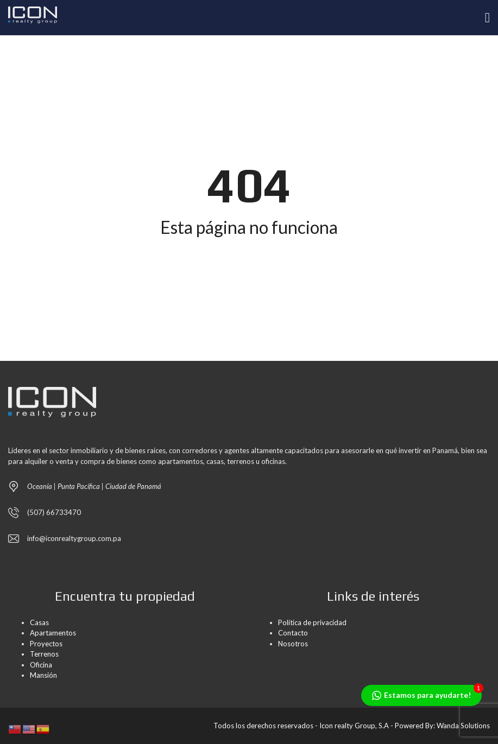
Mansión (43, 675)
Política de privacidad (312, 622)
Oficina (41, 664)
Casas (39, 622)
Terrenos (44, 654)
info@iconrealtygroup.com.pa (74, 538)
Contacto (293, 632)
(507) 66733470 (54, 512)
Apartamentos (53, 632)
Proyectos (46, 643)
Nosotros (293, 643)
